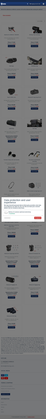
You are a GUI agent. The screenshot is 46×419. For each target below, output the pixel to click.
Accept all (38, 218)
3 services (11, 213)
